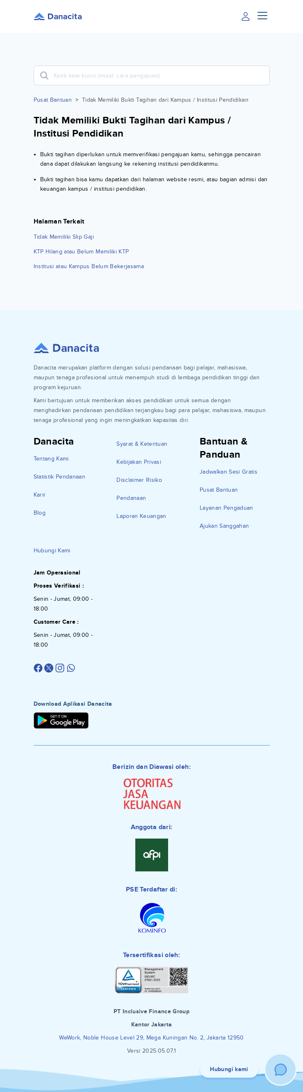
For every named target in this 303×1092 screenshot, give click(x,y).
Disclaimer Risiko (139, 479)
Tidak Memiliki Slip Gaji (64, 236)
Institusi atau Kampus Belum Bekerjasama (89, 266)
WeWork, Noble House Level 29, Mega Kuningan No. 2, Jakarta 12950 (151, 1037)
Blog (40, 512)
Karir (40, 494)
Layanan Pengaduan (226, 507)
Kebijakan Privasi (138, 461)
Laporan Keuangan (141, 516)
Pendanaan (131, 498)
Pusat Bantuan (53, 99)
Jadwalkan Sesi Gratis (228, 471)
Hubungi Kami (52, 550)
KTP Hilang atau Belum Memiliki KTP (81, 251)
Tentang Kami (51, 458)
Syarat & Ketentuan (141, 443)
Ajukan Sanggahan (224, 525)
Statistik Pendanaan (60, 476)
